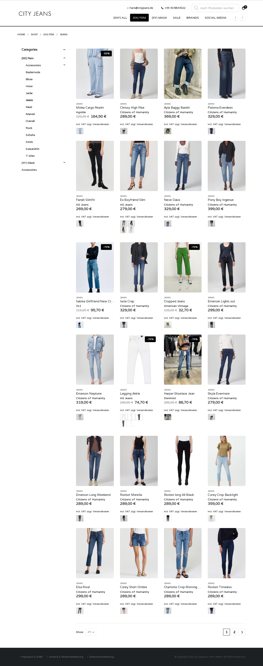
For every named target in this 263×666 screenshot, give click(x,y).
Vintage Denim (131, 230)
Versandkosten (101, 124)
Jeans (79, 103)
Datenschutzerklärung (101, 656)
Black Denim (123, 230)
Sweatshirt (32, 149)
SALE (176, 17)
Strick (29, 142)
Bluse (29, 79)
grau (123, 423)
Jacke (29, 93)
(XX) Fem (139, 17)
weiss (131, 423)
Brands (192, 17)
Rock (29, 128)
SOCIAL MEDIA (215, 17)
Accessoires (33, 65)
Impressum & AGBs (32, 656)
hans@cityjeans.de (140, 8)
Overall (30, 121)
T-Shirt (30, 156)
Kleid (29, 107)
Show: (80, 632)
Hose (29, 86)
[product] (95, 74)
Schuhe (30, 135)
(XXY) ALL (120, 17)
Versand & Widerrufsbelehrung (66, 656)
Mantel (30, 114)
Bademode (33, 72)
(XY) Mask (159, 17)
